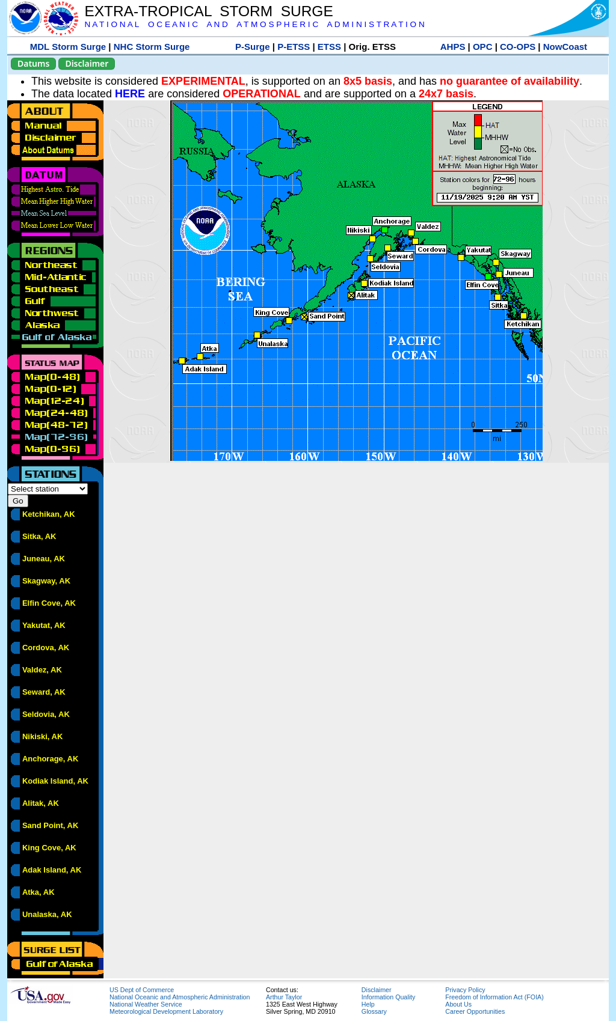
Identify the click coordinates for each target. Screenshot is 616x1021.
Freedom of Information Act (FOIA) (494, 997)
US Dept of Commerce (141, 989)
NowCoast (565, 46)
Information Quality (388, 997)
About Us (458, 1004)
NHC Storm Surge (152, 46)
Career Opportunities (475, 1011)
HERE (130, 94)
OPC (483, 46)
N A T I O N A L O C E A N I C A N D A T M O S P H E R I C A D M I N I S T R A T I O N (254, 24)
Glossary (374, 1011)
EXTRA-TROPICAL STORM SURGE (208, 11)
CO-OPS (517, 46)
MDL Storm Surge (68, 46)
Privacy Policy (465, 989)
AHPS (453, 46)
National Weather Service (145, 1004)
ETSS (329, 46)
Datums (33, 63)
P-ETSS (293, 46)
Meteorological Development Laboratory (166, 1011)
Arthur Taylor (284, 997)
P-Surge (252, 46)
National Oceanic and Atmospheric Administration (179, 997)
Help (368, 1004)
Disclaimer (86, 63)
